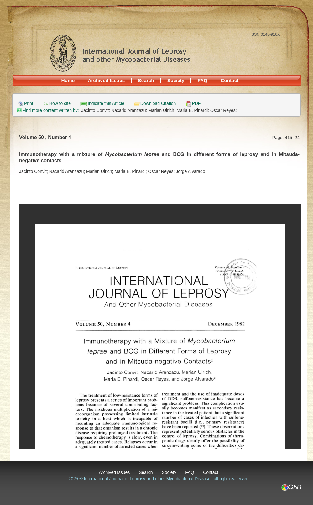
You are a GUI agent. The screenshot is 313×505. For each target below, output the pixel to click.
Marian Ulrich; (162, 110)
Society (176, 80)
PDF (196, 103)
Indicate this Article (106, 103)
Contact (229, 80)
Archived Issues (106, 80)
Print (28, 103)
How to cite (60, 103)
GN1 (291, 487)
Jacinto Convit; (96, 110)
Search (146, 80)
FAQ (202, 80)
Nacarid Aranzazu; (129, 110)
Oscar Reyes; (223, 110)
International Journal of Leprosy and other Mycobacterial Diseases (119, 53)
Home (68, 80)
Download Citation (158, 103)
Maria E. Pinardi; (193, 110)
